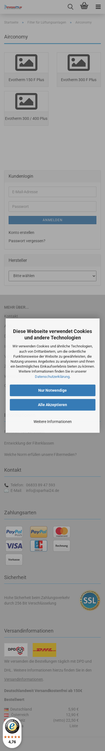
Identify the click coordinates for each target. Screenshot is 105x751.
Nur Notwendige (52, 390)
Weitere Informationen (53, 421)
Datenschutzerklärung (52, 377)
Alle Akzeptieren (52, 404)
